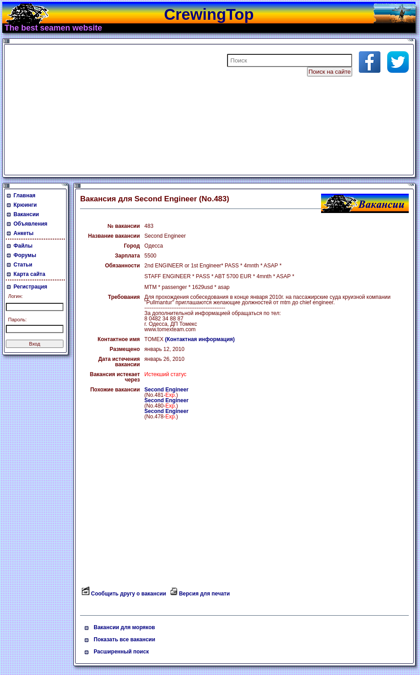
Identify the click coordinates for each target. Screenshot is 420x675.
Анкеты (23, 233)
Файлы (22, 246)
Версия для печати (204, 594)
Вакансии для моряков (124, 627)
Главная (24, 195)
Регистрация (30, 287)
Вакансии (26, 214)
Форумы (24, 255)
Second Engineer (166, 389)
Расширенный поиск (121, 651)
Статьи (22, 265)
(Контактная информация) (200, 339)
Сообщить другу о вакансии (128, 594)
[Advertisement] (114, 110)
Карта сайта (29, 274)
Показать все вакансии (124, 639)
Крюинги (25, 205)
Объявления (30, 224)
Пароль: (17, 319)
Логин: (15, 296)
